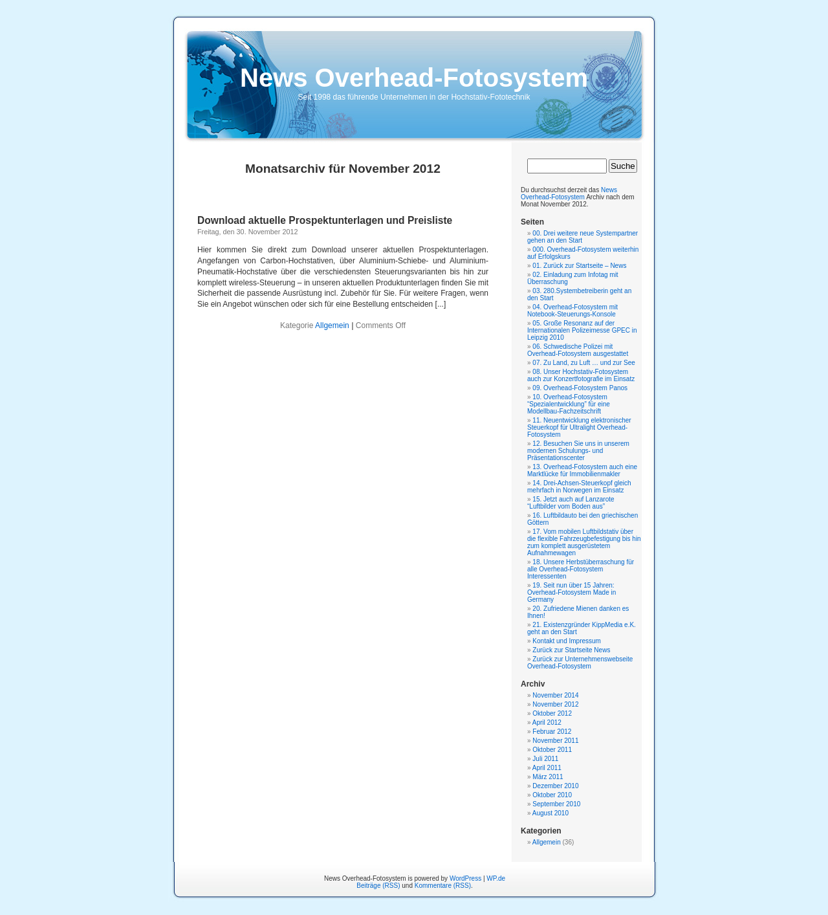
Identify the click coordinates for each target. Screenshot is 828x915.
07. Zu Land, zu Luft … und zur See (583, 362)
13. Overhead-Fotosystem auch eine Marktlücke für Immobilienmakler (582, 470)
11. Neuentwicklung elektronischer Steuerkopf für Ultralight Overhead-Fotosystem (579, 427)
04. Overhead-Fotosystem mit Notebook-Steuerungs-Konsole (572, 310)
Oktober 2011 (552, 749)
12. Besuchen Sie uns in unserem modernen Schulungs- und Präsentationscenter (578, 450)
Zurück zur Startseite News (571, 650)
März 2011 (547, 776)
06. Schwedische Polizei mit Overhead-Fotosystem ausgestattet (577, 350)
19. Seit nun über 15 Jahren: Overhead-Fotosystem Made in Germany (571, 592)
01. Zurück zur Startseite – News (579, 265)
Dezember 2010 (555, 785)
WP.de (495, 878)
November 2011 (555, 740)
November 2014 (555, 695)
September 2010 (556, 804)
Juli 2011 (545, 758)
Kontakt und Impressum (566, 641)
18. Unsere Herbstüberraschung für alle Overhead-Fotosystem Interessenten (580, 569)
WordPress (465, 878)
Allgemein (332, 325)
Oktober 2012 (552, 713)
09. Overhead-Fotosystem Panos (579, 387)
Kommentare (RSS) (443, 885)
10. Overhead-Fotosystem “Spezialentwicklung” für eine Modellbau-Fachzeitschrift (568, 404)
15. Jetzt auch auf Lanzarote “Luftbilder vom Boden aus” (571, 503)
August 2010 (550, 813)
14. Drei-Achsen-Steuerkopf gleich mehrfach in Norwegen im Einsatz (579, 487)
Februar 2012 (551, 731)
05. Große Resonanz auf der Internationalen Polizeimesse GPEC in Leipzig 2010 (582, 330)
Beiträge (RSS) (378, 885)
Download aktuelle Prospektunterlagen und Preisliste (324, 220)
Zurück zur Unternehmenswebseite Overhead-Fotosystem (580, 663)
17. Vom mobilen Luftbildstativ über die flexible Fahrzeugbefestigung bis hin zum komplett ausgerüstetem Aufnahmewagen (584, 542)
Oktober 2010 (552, 795)
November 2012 (555, 704)
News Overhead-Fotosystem (414, 77)
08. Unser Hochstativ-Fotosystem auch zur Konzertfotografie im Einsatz (581, 375)
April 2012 (546, 722)
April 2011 (546, 767)
